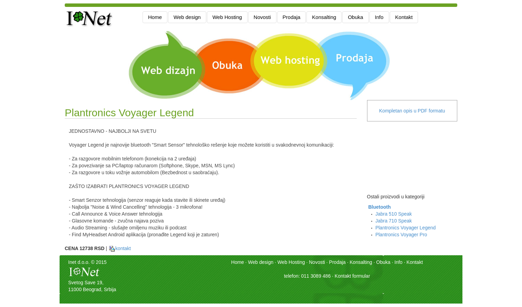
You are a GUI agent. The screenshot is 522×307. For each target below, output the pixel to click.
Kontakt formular (352, 276)
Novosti (262, 17)
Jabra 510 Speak (393, 214)
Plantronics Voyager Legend (405, 227)
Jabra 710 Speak (393, 221)
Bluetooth (379, 207)
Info (379, 17)
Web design (187, 17)
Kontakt (404, 17)
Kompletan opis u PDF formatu (412, 110)
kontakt (119, 248)
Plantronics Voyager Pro (401, 234)
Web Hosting (227, 17)
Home (155, 17)
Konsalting (324, 17)
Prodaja (292, 17)
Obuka (355, 17)
